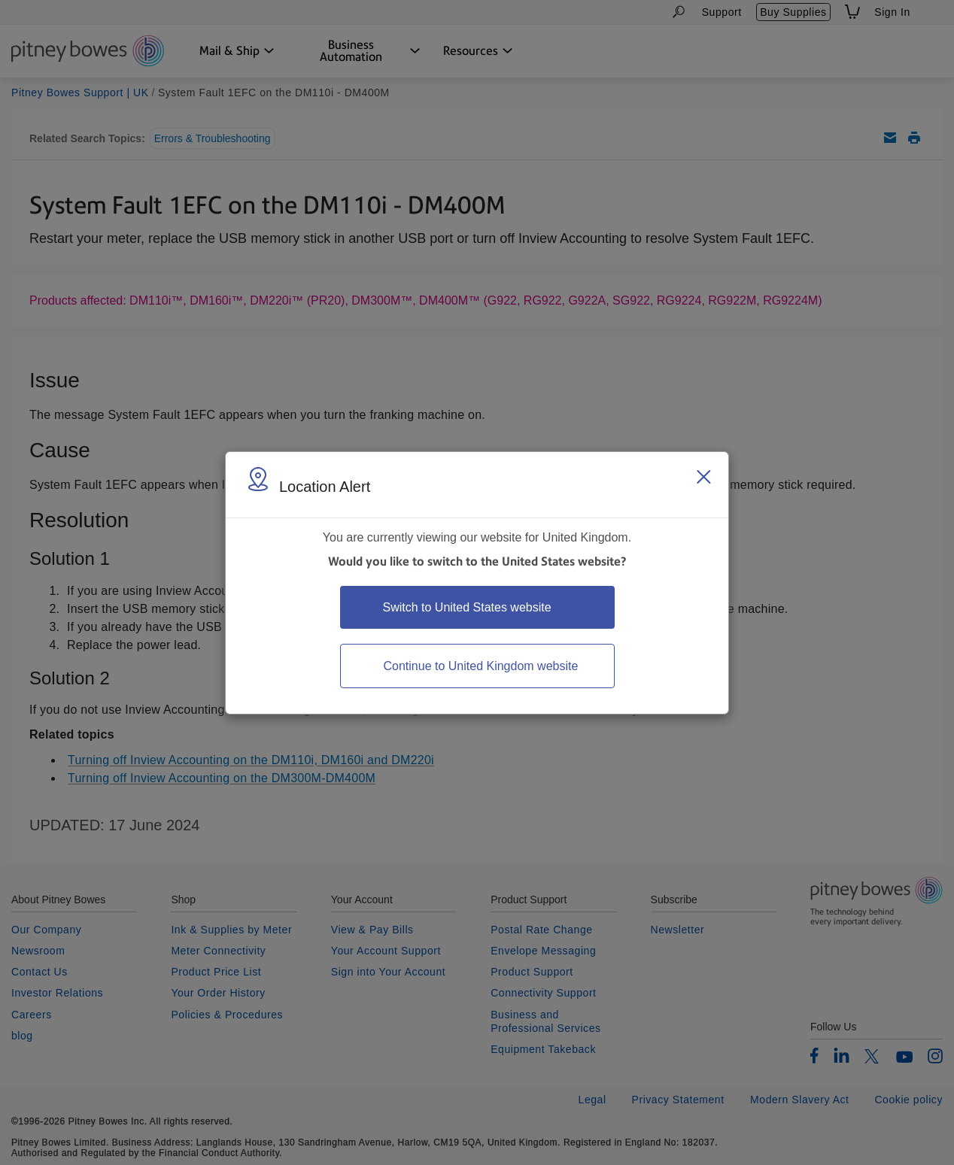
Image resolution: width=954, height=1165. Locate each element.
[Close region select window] (703, 476)
